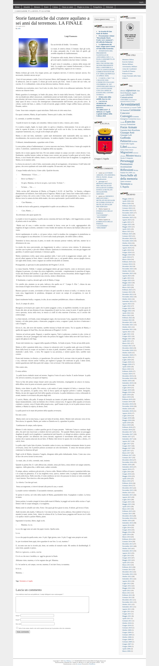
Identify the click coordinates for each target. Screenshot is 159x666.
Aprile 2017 (126, 451)
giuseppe (102, 181)
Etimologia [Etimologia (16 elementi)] (123, 124)
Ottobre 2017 (126, 437)
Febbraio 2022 (127, 318)
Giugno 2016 (126, 474)
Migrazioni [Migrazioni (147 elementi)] (126, 152)
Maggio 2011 (126, 616)
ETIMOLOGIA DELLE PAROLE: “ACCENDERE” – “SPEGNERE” (104, 214)
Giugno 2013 (126, 558)
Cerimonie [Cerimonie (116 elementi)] (135, 110)
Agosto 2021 (126, 332)
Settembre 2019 (127, 383)
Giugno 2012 (126, 586)
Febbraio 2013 (127, 567)
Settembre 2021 (127, 329)
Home (17, 7)
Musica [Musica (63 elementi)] (137, 156)
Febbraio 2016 (127, 483)
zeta (19, 28)
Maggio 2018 (126, 420)
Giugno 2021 (126, 336)
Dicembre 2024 (127, 238)
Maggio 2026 (126, 199)
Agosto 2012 (126, 581)
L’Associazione (21, 11)
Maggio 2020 (126, 364)
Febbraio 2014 (127, 539)
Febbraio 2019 (127, 399)
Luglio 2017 (126, 444)
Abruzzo (37, 7)
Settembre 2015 (127, 495)
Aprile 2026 (126, 201)
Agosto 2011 (126, 609)
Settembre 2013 (127, 551)
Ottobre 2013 (126, 548)
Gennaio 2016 (127, 485)
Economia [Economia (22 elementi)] (135, 116)
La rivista (34, 11)
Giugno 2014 (126, 530)
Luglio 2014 (126, 527)
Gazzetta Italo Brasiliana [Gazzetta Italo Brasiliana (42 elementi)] (130, 130)
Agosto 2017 (126, 441)
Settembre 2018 (127, 411)
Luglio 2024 (126, 250)
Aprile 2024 (126, 257)
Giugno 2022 (126, 308)
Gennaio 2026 (127, 208)
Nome (18, 619)
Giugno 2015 (126, 502)
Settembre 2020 (127, 355)
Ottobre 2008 (126, 637)
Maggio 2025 (126, 227)
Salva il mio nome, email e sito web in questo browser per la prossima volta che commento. (45, 631)
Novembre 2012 (127, 574)
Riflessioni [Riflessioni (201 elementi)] (126, 169)
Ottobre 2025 (126, 215)
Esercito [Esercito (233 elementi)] (130, 121)
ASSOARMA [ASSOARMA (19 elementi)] (124, 99)
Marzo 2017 (126, 453)
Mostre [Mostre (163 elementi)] (130, 155)
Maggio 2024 (126, 255)
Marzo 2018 (126, 425)
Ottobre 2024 (126, 243)
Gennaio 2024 (127, 264)
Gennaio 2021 (127, 346)
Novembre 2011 (127, 602)
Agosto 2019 (126, 385)
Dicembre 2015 (127, 488)
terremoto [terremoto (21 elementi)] (128, 181)
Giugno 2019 (126, 390)
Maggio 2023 (126, 283)
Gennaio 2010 (127, 628)
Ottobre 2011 (126, 604)
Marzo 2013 (126, 565)
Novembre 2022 (127, 297)
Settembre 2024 (127, 245)
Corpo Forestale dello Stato (131, 76)
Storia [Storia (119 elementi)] (123, 175)
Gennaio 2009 (127, 635)
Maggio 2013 (126, 560)
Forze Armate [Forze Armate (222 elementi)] (128, 127)
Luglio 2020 (126, 360)
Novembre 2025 (127, 213)
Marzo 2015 (126, 509)
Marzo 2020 (126, 369)
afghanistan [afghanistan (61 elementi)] (131, 90)
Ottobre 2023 (126, 271)
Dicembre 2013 (127, 544)
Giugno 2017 (126, 446)
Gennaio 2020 (127, 374)
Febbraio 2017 (127, 455)
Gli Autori (45, 11)
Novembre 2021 (127, 325)
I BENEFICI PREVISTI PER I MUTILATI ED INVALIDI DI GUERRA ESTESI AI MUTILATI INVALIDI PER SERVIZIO (104, 187)
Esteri (46, 7)
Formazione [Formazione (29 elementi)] (131, 124)
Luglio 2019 (126, 388)
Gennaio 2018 (127, 430)
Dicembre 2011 (127, 600)
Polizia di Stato (127, 73)
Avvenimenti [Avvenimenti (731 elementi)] (130, 104)
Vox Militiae (67, 661)
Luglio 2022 (126, 306)
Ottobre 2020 (126, 353)
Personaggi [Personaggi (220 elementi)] (127, 161)
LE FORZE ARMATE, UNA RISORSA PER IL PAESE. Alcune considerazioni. (105, 176)
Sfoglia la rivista (83, 7)
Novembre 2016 (127, 462)
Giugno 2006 (126, 646)
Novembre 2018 (127, 406)
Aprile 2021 (126, 341)
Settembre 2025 (127, 217)
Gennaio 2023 (127, 292)
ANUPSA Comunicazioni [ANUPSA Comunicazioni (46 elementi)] (126, 96)
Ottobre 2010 (126, 623)
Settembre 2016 (127, 467)
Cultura (55, 7)
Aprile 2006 (126, 649)
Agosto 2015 (126, 497)
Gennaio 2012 (127, 597)
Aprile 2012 (126, 590)
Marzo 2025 (126, 231)
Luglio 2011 (126, 611)
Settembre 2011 (127, 607)
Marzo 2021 (126, 343)
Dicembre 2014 (127, 516)
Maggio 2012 (126, 588)
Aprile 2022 (126, 313)
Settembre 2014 (127, 523)
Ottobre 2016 (126, 465)
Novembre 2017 (127, 434)
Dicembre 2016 (127, 460)
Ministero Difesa (128, 59)
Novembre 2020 (127, 350)
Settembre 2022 (127, 301)
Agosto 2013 (126, 553)
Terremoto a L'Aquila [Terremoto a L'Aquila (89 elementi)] (126, 185)
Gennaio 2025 (127, 236)
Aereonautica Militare (129, 66)
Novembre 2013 (127, 546)
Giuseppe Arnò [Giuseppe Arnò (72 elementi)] (127, 132)
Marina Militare (127, 64)
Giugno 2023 (126, 280)
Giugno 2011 (126, 614)
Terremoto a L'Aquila (26, 581)
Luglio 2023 (126, 278)
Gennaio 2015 (127, 513)
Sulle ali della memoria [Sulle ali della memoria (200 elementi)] (128, 177)
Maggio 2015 (126, 504)
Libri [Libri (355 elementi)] (123, 147)
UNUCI (125, 78)
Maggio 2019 (126, 392)
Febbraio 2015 (127, 511)
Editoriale (109, 7)
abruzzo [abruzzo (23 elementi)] (122, 91)
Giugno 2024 (126, 252)
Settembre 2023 (127, 273)
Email (18, 623)
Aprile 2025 (126, 229)
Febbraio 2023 (127, 290)
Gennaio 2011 (127, 621)
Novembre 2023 (127, 269)
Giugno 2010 (126, 625)
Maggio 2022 (126, 311)
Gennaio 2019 (127, 402)
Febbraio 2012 (127, 595)
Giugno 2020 (126, 362)
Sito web (18, 627)
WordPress (92, 664)
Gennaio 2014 (127, 541)
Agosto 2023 (126, 276)
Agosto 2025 (126, 220)
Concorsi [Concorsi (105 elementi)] (125, 113)
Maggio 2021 (126, 339)
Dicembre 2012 (127, 572)
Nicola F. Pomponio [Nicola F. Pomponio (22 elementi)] (126, 158)
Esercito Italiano (127, 62)
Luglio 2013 (126, 555)
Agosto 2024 (126, 248)
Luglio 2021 (126, 334)
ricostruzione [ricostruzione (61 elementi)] (126, 167)
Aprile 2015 (126, 506)
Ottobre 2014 (126, 520)
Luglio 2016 (126, 471)
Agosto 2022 (126, 304)
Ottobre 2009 (126, 630)
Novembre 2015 (127, 490)
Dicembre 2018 (127, 404)
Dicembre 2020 (127, 348)
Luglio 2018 (126, 416)
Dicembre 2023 (127, 266)
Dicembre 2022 (127, 294)
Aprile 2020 (126, 367)
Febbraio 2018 (127, 427)
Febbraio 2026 (127, 206)
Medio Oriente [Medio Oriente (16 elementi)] (129, 150)
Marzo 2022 (126, 315)
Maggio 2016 (126, 476)
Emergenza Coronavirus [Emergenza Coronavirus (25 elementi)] (128, 119)
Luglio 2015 (126, 499)
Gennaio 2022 (127, 320)
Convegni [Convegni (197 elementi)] (126, 116)
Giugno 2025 (126, 224)
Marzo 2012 (126, 593)
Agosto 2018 (126, 413)
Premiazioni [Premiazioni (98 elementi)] (126, 164)
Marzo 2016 (126, 481)
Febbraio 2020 (127, 371)
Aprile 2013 (126, 562)
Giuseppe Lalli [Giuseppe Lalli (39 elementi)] (126, 135)
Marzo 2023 (126, 287)
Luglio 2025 (126, 222)
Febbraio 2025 (127, 234)
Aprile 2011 (126, 618)
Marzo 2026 (126, 203)
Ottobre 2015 (126, 492)
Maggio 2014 (126, 532)
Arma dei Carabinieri (129, 69)
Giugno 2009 (126, 632)
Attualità (26, 7)
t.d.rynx (79, 664)
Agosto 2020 (126, 357)
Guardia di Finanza (128, 71)
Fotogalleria (97, 7)
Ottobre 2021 (126, 327)
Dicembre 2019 (127, 376)
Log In (141, 2)
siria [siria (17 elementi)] (134, 172)
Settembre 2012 (127, 579)
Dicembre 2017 (127, 432)
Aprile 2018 (126, 423)
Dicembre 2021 (127, 322)
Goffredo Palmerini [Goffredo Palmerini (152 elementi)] (125, 139)
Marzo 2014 (126, 537)
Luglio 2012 (126, 583)
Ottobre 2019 (126, 381)
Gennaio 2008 (127, 642)
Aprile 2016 (126, 478)
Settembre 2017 (127, 439)
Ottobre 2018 (126, 409)
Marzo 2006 (126, 651)
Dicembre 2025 (127, 210)
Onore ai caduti (67, 7)
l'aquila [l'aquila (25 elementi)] (131, 144)
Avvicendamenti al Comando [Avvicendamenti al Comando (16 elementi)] (128, 107)
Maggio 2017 (126, 448)
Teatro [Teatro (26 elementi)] (122, 181)
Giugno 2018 (126, 418)
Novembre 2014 (127, 518)
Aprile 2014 (126, 534)
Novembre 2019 (127, 378)
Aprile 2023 (126, 285)
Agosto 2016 (126, 469)
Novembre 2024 (127, 241)
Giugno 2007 (126, 644)
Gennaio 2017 (127, 458)
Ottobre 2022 (126, 299)
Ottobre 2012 (126, 576)
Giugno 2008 (126, 639)
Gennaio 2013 (127, 569)
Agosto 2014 (126, 525)
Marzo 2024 (126, 259)
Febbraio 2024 (127, 262)
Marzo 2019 (126, 397)
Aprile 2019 (126, 395)
